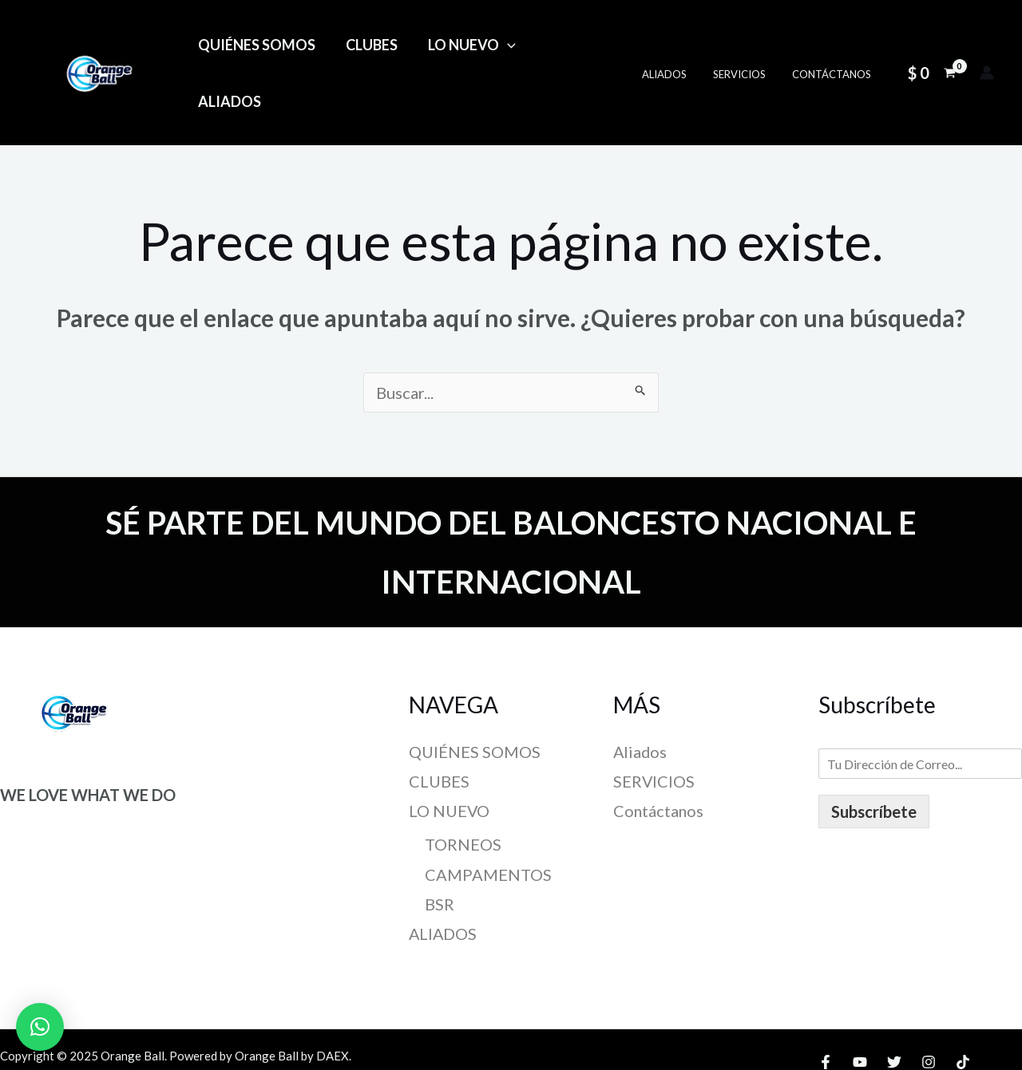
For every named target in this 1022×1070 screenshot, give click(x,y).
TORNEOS (463, 789)
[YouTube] (860, 1007)
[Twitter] (894, 1007)
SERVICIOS (747, 46)
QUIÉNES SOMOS (256, 45)
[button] (40, 1027)
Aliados (678, 46)
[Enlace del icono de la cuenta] (987, 45)
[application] (503, 45)
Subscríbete (874, 756)
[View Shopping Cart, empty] (932, 45)
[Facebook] (825, 1007)
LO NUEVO (468, 45)
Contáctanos (833, 46)
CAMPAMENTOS (488, 819)
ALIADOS (572, 45)
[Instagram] (928, 1007)
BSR (439, 849)
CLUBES (369, 45)
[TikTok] (963, 1007)
